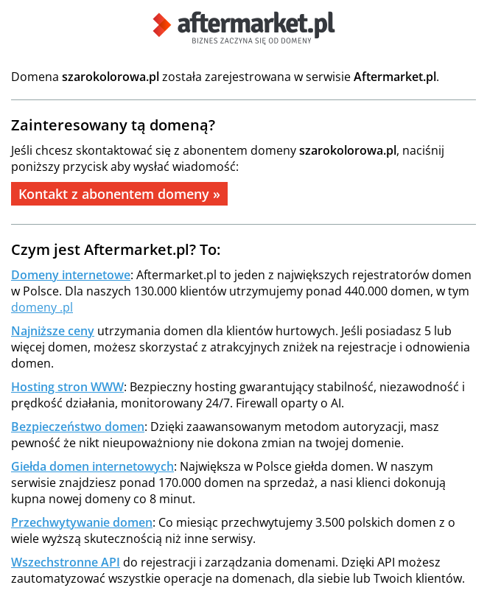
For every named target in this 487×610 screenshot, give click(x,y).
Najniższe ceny (52, 331)
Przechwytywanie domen (82, 522)
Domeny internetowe (70, 275)
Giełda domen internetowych (92, 466)
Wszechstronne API (65, 562)
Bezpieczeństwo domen (77, 426)
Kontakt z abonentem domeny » (119, 194)
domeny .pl (42, 307)
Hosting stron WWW (67, 387)
